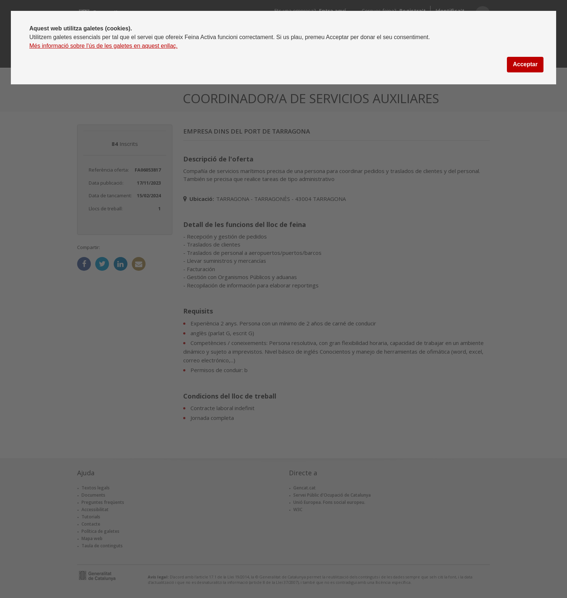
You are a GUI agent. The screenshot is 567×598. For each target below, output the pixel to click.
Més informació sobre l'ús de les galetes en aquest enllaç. (103, 46)
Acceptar (525, 64)
